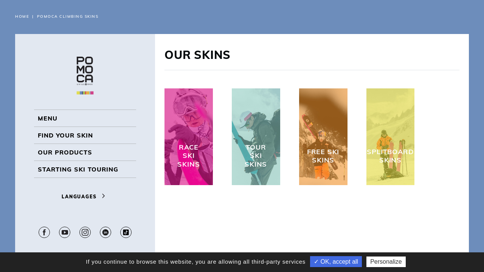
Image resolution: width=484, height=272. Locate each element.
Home (22, 16)
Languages (85, 196)
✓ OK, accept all (336, 261)
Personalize (386, 261)
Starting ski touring (78, 169)
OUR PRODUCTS (65, 152)
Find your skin (65, 135)
